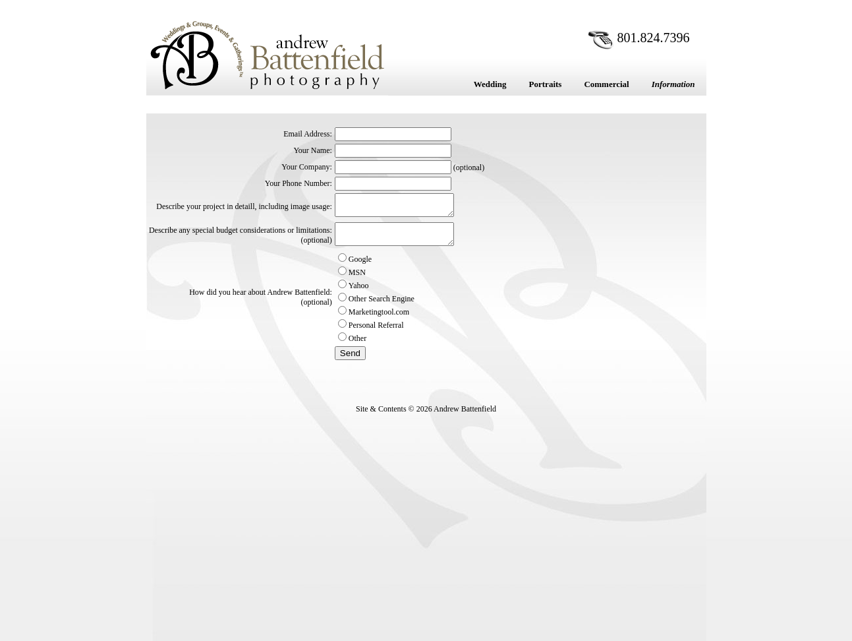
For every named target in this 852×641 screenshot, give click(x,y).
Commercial (606, 84)
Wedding (490, 84)
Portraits (545, 84)
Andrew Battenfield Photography (267, 55)
